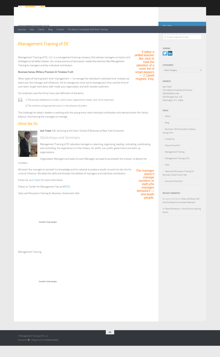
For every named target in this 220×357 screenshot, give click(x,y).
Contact (60, 29)
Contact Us (170, 150)
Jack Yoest (34, 191)
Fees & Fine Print (172, 156)
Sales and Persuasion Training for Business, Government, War (178, 184)
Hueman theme (52, 351)
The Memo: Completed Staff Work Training (87, 29)
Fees (32, 29)
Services (22, 29)
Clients (41, 29)
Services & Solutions (174, 192)
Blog (50, 29)
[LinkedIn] (195, 37)
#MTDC (66, 197)
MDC (167, 176)
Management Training (175, 163)
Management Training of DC (177, 169)
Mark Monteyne (172, 220)
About (167, 127)
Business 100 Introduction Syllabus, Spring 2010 (179, 142)
